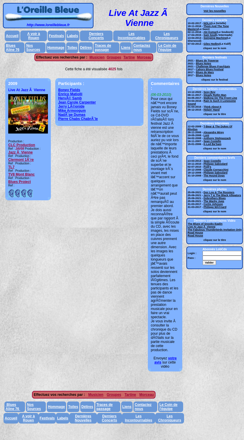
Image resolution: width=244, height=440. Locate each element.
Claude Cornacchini (215, 169)
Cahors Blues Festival (209, 69)
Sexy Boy (209, 92)
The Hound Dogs (214, 175)
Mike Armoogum (72, 111)
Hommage (55, 48)
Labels (72, 36)
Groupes (114, 57)
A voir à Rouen (33, 36)
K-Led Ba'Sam (212, 144)
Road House (195, 232)
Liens (125, 48)
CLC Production (21, 145)
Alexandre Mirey (213, 132)
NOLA (207, 23)
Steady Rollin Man (214, 95)
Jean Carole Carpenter (77, 102)
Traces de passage (103, 48)
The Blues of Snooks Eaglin (205, 223)
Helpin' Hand (211, 109)
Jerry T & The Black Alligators (222, 195)
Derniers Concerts (96, 36)
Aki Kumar (210, 32)
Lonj (206, 135)
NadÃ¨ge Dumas (72, 115)
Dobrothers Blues (214, 198)
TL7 (11, 167)
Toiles (72, 48)
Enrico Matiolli (70, 94)
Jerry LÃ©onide (71, 106)
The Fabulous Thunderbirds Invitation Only (215, 229)
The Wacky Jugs (213, 201)
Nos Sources (33, 48)
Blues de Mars (205, 72)
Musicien (96, 57)
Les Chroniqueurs (166, 36)
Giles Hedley (211, 43)
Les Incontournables (131, 36)
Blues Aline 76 (12, 48)
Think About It (212, 106)
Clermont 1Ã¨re (21, 160)
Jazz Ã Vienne (20, 152)
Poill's (207, 166)
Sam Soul (209, 35)
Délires (86, 48)
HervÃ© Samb (70, 98)
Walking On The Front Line (220, 97)
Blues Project (19, 182)
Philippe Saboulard (215, 163)
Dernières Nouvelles (83, 418)
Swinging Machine (215, 37)
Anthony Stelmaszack (217, 138)
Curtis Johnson (213, 204)
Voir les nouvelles (214, 10)
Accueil (12, 36)
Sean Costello (212, 141)
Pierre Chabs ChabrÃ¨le (78, 119)
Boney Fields (69, 90)
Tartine (129, 57)
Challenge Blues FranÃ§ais (213, 66)
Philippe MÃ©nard (214, 207)
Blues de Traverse (207, 60)
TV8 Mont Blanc (21, 174)
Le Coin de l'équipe (167, 48)
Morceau (144, 57)
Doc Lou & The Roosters (218, 192)
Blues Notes (203, 63)
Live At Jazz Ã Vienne (201, 226)
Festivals (56, 36)
